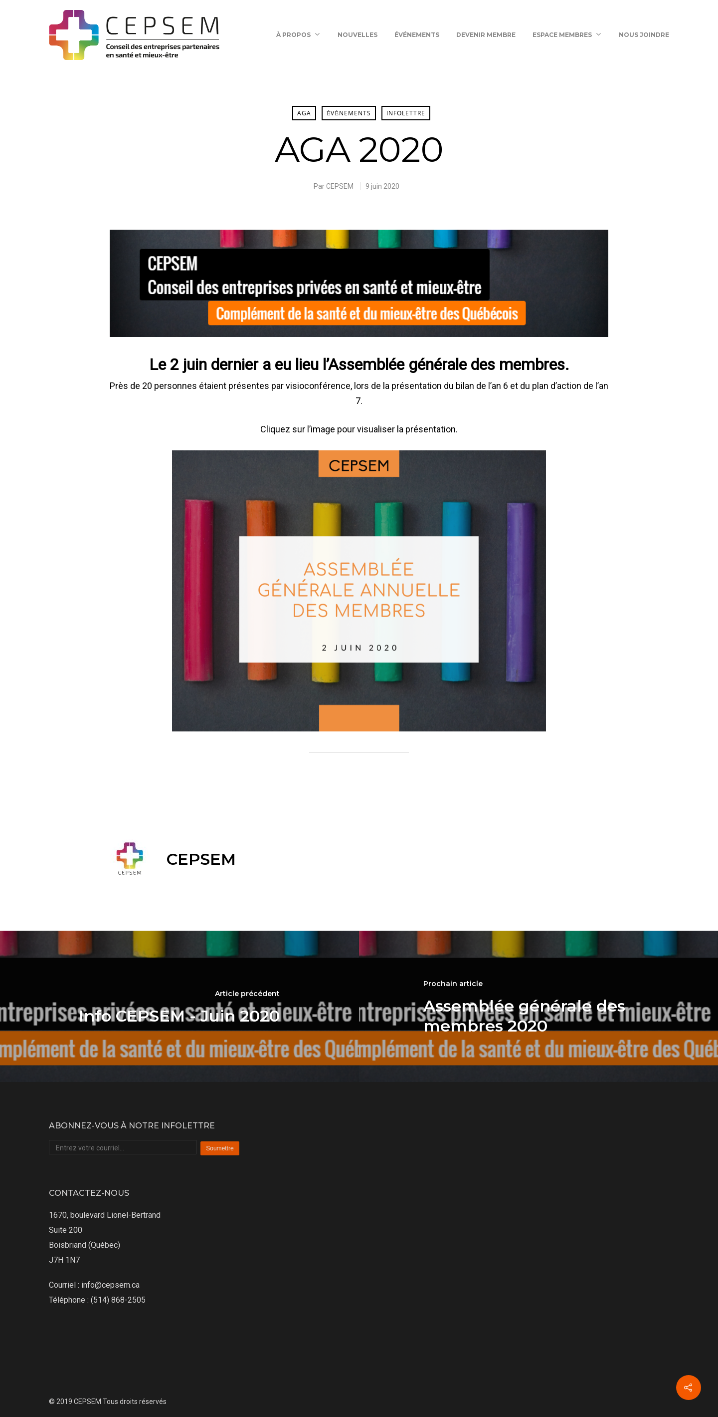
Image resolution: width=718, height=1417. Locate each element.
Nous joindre (644, 34)
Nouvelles (357, 34)
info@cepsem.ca (110, 1285)
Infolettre (405, 113)
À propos (298, 35)
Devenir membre (486, 34)
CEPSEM (340, 186)
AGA (304, 113)
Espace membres (567, 35)
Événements (416, 34)
